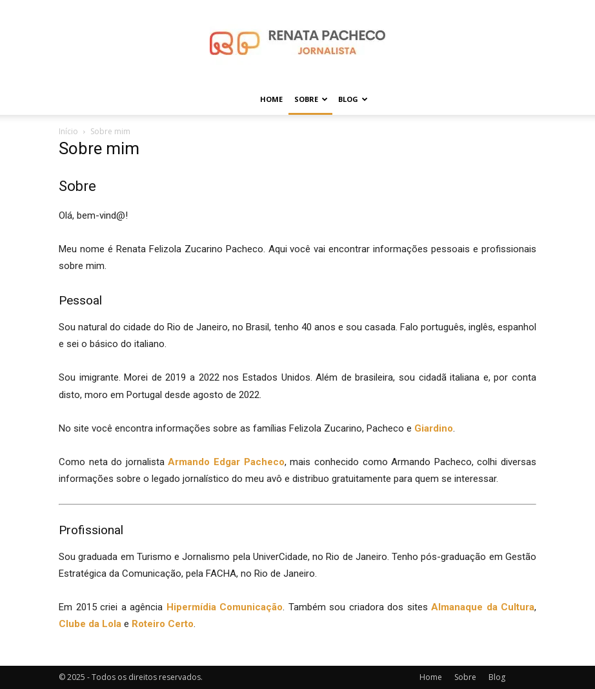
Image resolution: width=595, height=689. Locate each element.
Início (68, 131)
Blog (353, 99)
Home (271, 99)
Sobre (311, 99)
